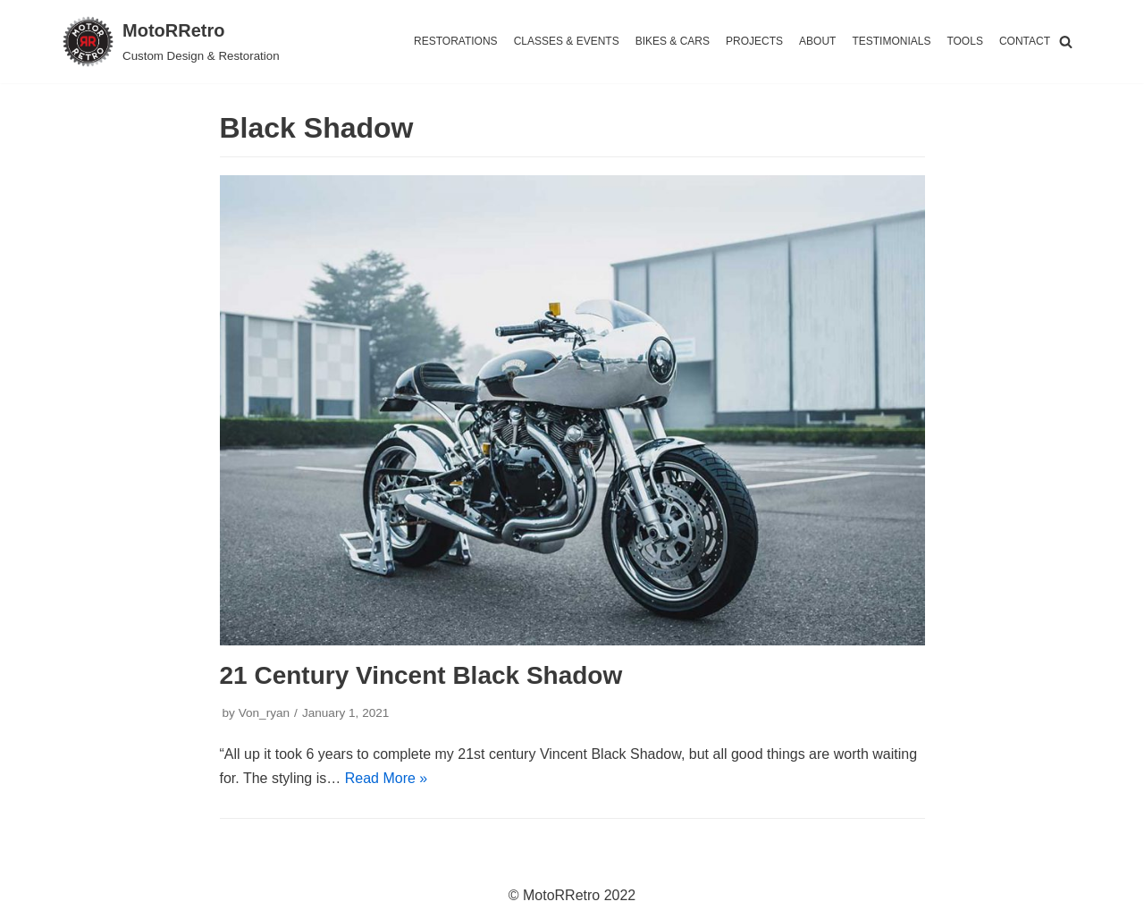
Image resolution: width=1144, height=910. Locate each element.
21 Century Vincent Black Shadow (421, 675)
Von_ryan (264, 713)
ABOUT (817, 41)
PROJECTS (754, 41)
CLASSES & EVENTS (566, 41)
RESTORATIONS (456, 41)
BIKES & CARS (672, 41)
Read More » (386, 778)
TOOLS (964, 41)
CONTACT (1024, 41)
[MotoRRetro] (171, 41)
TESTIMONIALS (891, 41)
